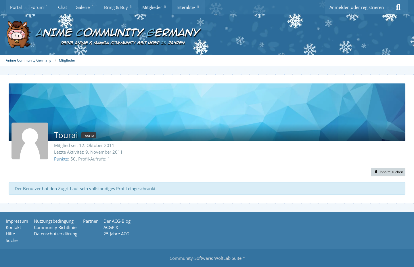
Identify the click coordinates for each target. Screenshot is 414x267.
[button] (388, 172)
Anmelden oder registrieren (356, 7)
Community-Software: (207, 258)
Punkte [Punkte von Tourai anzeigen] (61, 159)
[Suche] (398, 7)
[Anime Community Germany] (207, 34)
